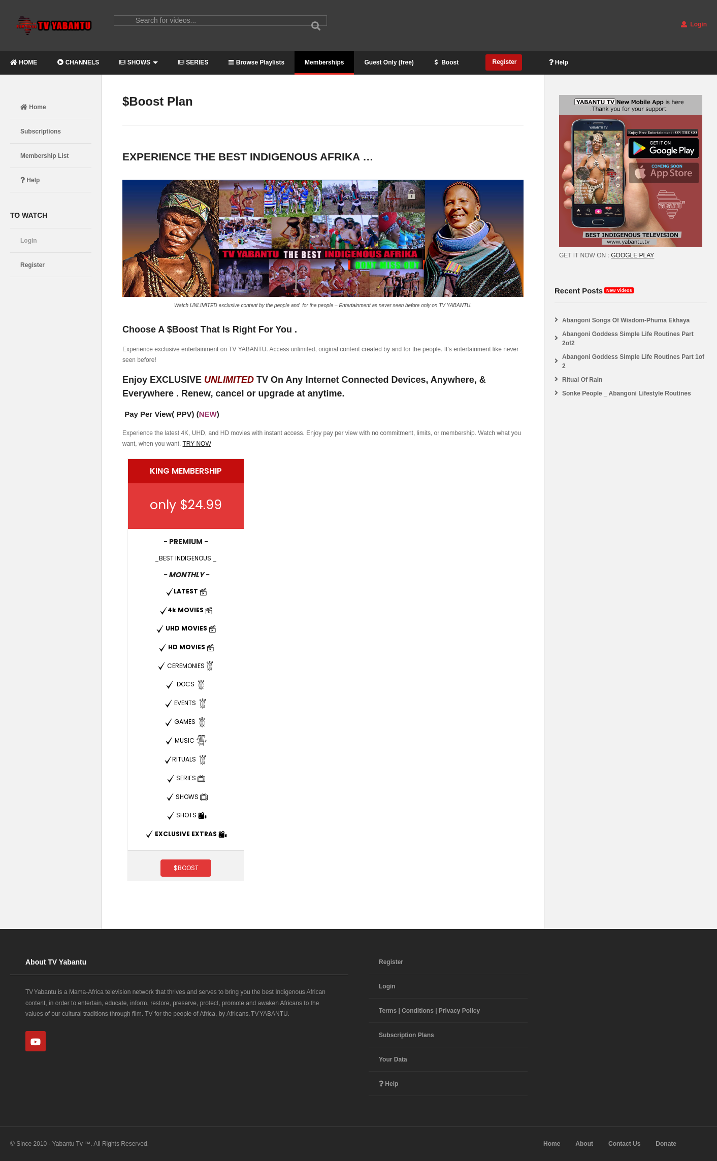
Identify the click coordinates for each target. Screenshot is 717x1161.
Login (694, 24)
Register (503, 61)
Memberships (324, 62)
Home (33, 107)
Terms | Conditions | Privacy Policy (429, 1010)
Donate (666, 1143)
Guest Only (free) (388, 62)
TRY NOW (197, 443)
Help (558, 62)
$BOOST (186, 868)
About (584, 1143)
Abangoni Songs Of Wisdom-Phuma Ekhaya (626, 320)
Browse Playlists (256, 62)
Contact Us (624, 1143)
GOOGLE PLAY (632, 255)
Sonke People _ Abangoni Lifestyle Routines (626, 393)
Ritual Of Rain (582, 379)
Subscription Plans (406, 1035)
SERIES (193, 62)
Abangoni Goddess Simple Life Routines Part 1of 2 (633, 361)
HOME (23, 62)
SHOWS (138, 62)
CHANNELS (78, 62)
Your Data (393, 1059)
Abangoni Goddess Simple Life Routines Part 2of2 (628, 338)
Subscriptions (40, 131)
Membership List (44, 155)
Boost (446, 62)
